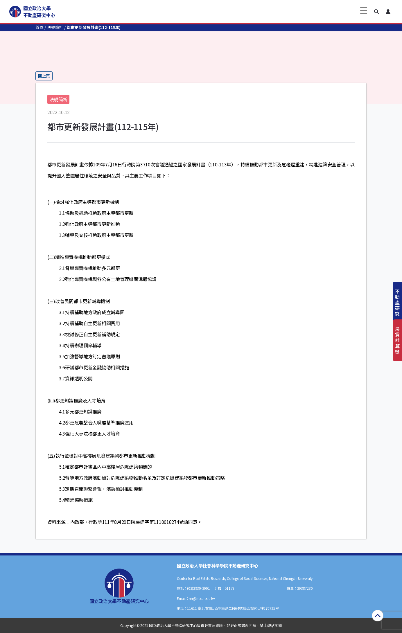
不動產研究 (397, 302)
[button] (376, 11)
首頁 (39, 27)
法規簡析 (55, 27)
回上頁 (44, 76)
